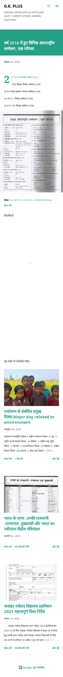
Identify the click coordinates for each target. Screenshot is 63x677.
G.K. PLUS (13, 6)
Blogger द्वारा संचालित (31, 667)
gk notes (16, 200)
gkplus (27, 200)
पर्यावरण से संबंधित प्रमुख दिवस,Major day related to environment (29, 417)
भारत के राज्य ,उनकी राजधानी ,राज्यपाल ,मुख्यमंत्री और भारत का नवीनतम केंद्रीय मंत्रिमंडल (29, 523)
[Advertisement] (31, 327)
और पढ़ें (55, 458)
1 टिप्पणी (19, 458)
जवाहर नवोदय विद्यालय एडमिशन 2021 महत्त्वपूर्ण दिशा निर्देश (27, 608)
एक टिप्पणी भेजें (22, 546)
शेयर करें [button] (8, 205)
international (42, 200)
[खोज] (49, 6)
